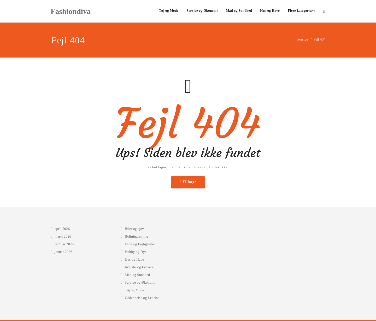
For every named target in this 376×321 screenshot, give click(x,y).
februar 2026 (64, 244)
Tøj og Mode (169, 10)
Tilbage (189, 182)
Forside (302, 39)
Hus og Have (270, 10)
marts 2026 (63, 236)
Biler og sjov (134, 229)
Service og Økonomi (202, 10)
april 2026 (62, 229)
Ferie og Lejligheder (140, 244)
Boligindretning (136, 236)
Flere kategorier (302, 10)
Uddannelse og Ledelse (142, 298)
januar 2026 (63, 252)
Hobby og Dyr (135, 252)
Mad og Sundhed (239, 10)
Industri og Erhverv (139, 267)
